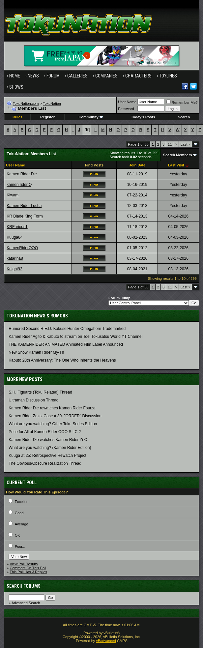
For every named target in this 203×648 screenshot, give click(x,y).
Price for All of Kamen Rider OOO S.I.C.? (45, 431)
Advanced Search (26, 603)
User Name (127, 102)
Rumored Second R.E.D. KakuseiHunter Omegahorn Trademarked (67, 328)
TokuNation (52, 103)
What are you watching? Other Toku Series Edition (53, 424)
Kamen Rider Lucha (24, 205)
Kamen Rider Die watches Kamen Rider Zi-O (48, 439)
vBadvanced (106, 641)
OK (17, 535)
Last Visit (176, 165)
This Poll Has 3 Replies (28, 572)
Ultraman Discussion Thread (33, 400)
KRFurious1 (17, 226)
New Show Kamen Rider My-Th (36, 352)
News (33, 75)
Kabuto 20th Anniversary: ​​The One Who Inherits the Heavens (62, 360)
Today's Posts (143, 117)
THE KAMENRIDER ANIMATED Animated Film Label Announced (66, 344)
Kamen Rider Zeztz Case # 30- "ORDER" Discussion (55, 416)
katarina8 (15, 258)
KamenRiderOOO (22, 248)
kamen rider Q (19, 184)
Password (126, 109)
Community (90, 117)
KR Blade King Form (25, 216)
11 (170, 144)
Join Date (137, 165)
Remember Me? (182, 102)
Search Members (177, 155)
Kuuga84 (14, 237)
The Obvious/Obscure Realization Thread (45, 463)
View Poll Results (24, 564)
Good (19, 513)
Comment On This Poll (28, 568)
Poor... (20, 546)
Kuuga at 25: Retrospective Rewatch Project (47, 455)
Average (21, 524)
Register (47, 117)
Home (14, 75)
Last (185, 144)
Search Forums (24, 586)
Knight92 (14, 269)
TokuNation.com (26, 103)
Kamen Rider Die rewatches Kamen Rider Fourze (52, 408)
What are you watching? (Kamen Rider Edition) (50, 447)
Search (184, 117)
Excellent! (23, 502)
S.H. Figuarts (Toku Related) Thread (40, 392)
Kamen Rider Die (22, 174)
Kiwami (13, 195)
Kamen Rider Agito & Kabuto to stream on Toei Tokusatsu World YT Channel (75, 336)
